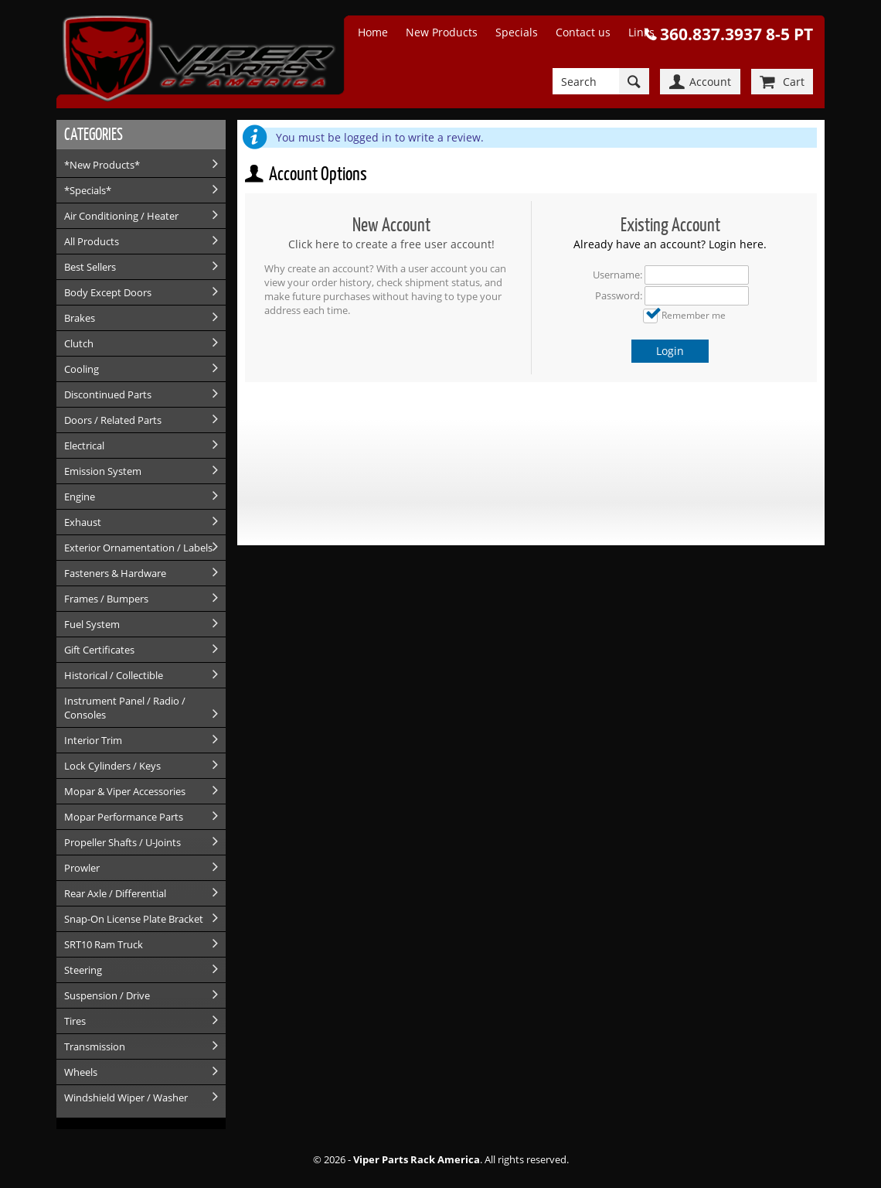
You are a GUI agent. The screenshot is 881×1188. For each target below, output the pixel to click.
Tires (75, 1021)
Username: (617, 275)
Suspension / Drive (107, 995)
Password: (618, 295)
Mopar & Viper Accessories (124, 791)
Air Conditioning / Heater (121, 216)
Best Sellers (90, 267)
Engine (79, 497)
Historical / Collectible (113, 675)
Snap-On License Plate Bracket (133, 919)
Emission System (102, 471)
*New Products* (102, 165)
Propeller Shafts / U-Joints (122, 842)
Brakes (79, 318)
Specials (516, 32)
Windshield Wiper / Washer (126, 1097)
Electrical (84, 445)
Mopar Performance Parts (123, 817)
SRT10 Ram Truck (103, 944)
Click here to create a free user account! (391, 244)
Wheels (80, 1072)
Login (670, 350)
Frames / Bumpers (106, 599)
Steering (83, 970)
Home (373, 32)
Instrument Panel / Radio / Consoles (124, 708)
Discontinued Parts (107, 394)
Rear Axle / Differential (115, 893)
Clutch (79, 343)
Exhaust (82, 522)
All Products (91, 241)
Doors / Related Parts (113, 420)
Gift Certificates (99, 650)
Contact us (583, 32)
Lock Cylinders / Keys (112, 766)
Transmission (94, 1046)
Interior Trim (93, 740)
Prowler (82, 868)
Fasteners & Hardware (115, 573)
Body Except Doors (107, 292)
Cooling (81, 369)
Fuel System (92, 624)
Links (641, 32)
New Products (442, 32)
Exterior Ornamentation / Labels (138, 548)
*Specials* (87, 190)
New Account (391, 225)
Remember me (694, 315)
